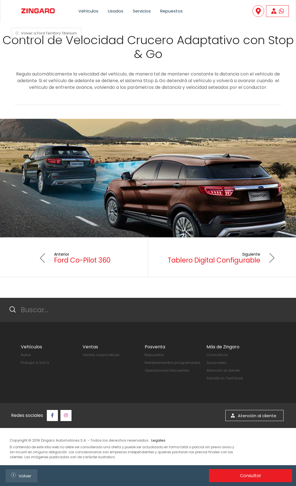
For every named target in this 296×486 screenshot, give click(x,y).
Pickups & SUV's (35, 362)
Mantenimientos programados (172, 362)
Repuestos (171, 11)
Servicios (142, 11)
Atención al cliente (223, 370)
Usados (115, 11)
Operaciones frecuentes (167, 370)
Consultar (250, 475)
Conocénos (217, 354)
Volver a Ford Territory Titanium (45, 33)
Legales (158, 440)
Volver (20, 475)
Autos (26, 354)
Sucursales (216, 362)
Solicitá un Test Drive (224, 378)
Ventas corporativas (101, 354)
